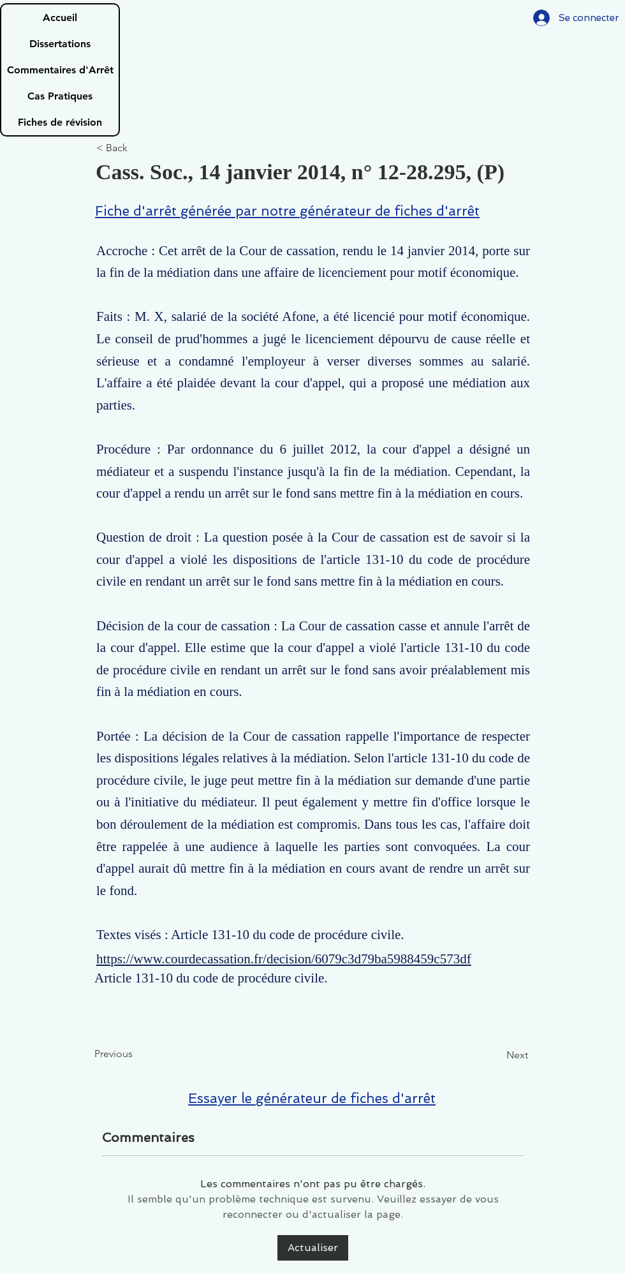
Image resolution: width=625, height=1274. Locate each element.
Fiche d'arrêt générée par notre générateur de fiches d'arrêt (287, 211)
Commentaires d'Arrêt (60, 70)
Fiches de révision (60, 122)
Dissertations (60, 44)
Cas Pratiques (59, 96)
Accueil (60, 17)
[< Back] (138, 148)
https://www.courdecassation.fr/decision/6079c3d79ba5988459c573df (283, 959)
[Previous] (136, 1054)
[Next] (496, 1055)
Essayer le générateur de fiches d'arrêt (312, 1098)
